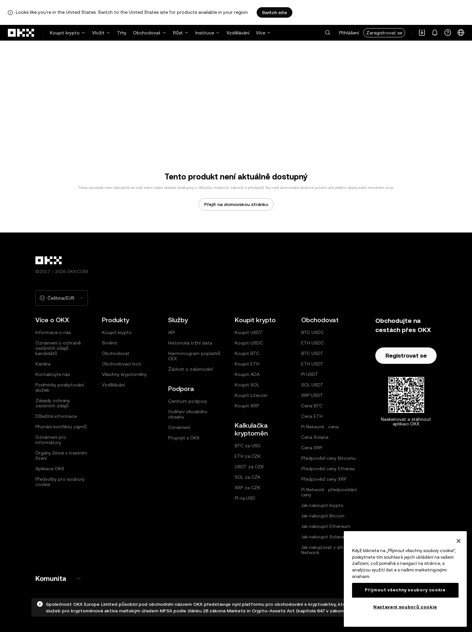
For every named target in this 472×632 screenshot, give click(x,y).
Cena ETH (312, 416)
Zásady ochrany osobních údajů (52, 403)
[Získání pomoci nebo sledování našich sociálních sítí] (447, 33)
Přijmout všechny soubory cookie (405, 589)
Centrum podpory (187, 401)
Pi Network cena (320, 426)
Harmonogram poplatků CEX (194, 356)
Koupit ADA (247, 374)
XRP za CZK (247, 487)
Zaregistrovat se (384, 32)
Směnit (109, 342)
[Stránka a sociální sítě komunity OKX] (79, 578)
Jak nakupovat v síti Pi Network (324, 550)
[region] (405, 579)
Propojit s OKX (184, 437)
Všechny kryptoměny (124, 374)
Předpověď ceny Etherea (328, 468)
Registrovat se (406, 355)
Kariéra (42, 363)
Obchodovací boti (121, 363)
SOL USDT (312, 384)
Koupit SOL (247, 384)
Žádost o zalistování (190, 369)
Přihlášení (349, 32)
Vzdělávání (237, 32)
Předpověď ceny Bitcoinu (328, 458)
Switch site (274, 12)
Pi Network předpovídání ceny (329, 492)
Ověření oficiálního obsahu (187, 414)
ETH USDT (312, 363)
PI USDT (309, 374)
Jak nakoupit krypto (322, 505)
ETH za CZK (248, 456)
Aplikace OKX (49, 468)
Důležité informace (56, 416)
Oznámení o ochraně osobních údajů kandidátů (58, 348)
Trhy (122, 32)
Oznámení (179, 427)
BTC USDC (312, 332)
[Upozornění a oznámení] (435, 33)
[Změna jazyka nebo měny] (461, 33)
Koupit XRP (247, 405)
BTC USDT (312, 353)
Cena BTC (312, 405)
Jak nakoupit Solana (322, 536)
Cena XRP (311, 447)
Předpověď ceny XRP (323, 479)
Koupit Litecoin (251, 395)
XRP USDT (312, 395)
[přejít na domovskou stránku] (21, 33)
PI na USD (245, 498)
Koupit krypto (65, 32)
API (171, 332)
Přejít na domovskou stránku (236, 204)
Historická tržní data (190, 342)
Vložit (98, 32)
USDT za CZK (249, 466)
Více (260, 32)
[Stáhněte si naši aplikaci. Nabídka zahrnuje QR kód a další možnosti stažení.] (422, 33)
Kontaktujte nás (52, 374)
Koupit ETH (247, 363)
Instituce (204, 32)
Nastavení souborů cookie (405, 606)
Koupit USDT (249, 332)
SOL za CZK (248, 477)
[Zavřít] (458, 541)
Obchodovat (147, 32)
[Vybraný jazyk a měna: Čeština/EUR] (61, 298)
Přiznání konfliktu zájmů (61, 426)
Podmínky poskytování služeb (59, 387)
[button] (327, 33)
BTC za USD (248, 445)
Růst (178, 32)
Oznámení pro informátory (50, 440)
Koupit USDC (249, 342)
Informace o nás (53, 332)
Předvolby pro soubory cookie (60, 481)
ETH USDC (312, 342)
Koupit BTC (247, 353)
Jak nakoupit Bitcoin (322, 515)
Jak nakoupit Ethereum (325, 526)
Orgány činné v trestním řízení (61, 455)
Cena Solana (314, 437)
